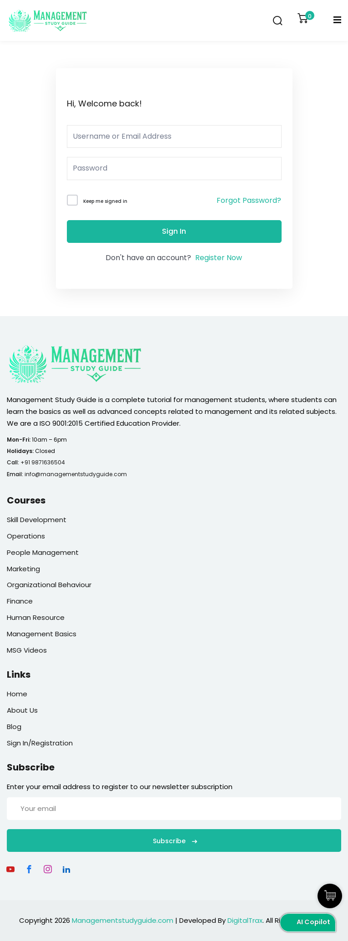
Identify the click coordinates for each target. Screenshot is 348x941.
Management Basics (41, 634)
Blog (14, 726)
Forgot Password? (249, 200)
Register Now (218, 257)
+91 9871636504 (42, 462)
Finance (20, 601)
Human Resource (36, 617)
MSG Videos (27, 650)
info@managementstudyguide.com (76, 474)
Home (17, 694)
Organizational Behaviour (49, 584)
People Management (43, 552)
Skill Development (36, 519)
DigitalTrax (244, 920)
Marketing (23, 569)
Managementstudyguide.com (122, 920)
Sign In (174, 231)
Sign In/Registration (40, 743)
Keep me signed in (105, 201)
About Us (22, 710)
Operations (26, 536)
